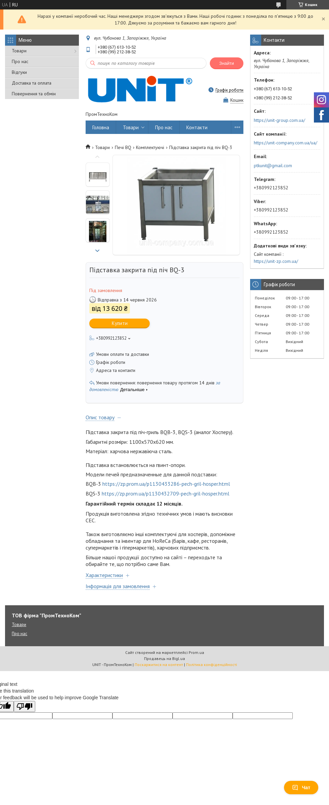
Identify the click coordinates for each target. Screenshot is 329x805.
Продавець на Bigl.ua (164, 658)
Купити (120, 323)
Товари (19, 51)
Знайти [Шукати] (226, 63)
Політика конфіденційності (211, 664)
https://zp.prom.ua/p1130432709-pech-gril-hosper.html (165, 493)
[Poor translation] (24, 706)
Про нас (20, 61)
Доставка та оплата (31, 83)
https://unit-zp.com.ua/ (276, 261)
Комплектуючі (150, 147)
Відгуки (19, 72)
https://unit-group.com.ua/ (279, 120)
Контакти (196, 127)
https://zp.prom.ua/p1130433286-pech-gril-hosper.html (166, 483)
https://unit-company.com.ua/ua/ (285, 143)
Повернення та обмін (34, 94)
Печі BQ (123, 147)
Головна (100, 127)
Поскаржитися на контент (159, 664)
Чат (301, 788)
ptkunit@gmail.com (273, 165)
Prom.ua (196, 652)
